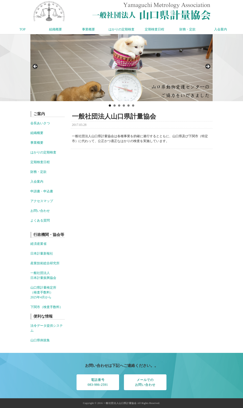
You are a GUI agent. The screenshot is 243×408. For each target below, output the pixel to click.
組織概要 (55, 29)
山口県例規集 (40, 340)
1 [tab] (110, 105)
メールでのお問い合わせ (145, 382)
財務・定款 (187, 29)
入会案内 (220, 29)
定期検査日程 (154, 29)
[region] (121, 67)
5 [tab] (128, 105)
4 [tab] (124, 105)
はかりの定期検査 (121, 29)
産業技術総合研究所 (45, 263)
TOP (22, 29)
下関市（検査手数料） (46, 307)
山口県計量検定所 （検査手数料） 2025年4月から (43, 292)
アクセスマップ (41, 201)
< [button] (35, 67)
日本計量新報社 (41, 253)
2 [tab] (114, 105)
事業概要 (88, 29)
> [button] (208, 67)
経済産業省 (38, 243)
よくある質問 (40, 220)
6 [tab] (133, 105)
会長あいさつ (40, 123)
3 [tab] (119, 105)
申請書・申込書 (41, 191)
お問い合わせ (40, 210)
